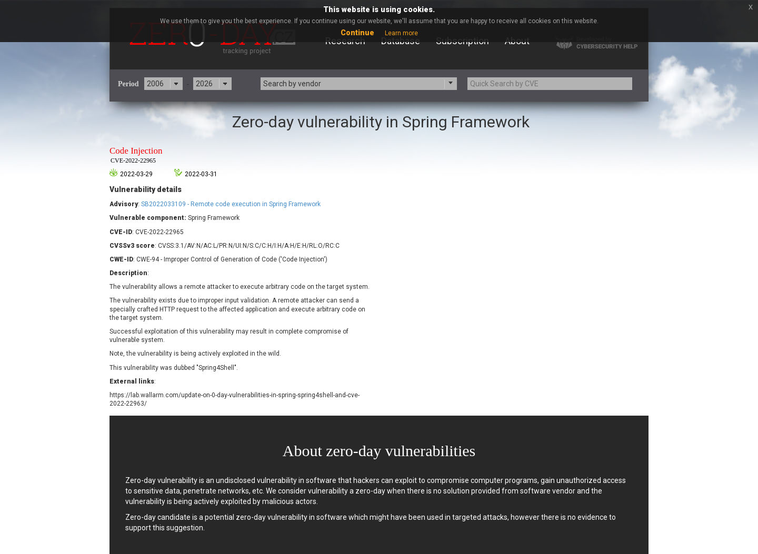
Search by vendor (292, 83)
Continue (357, 32)
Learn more (401, 33)
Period (128, 84)
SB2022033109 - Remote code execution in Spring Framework (231, 204)
